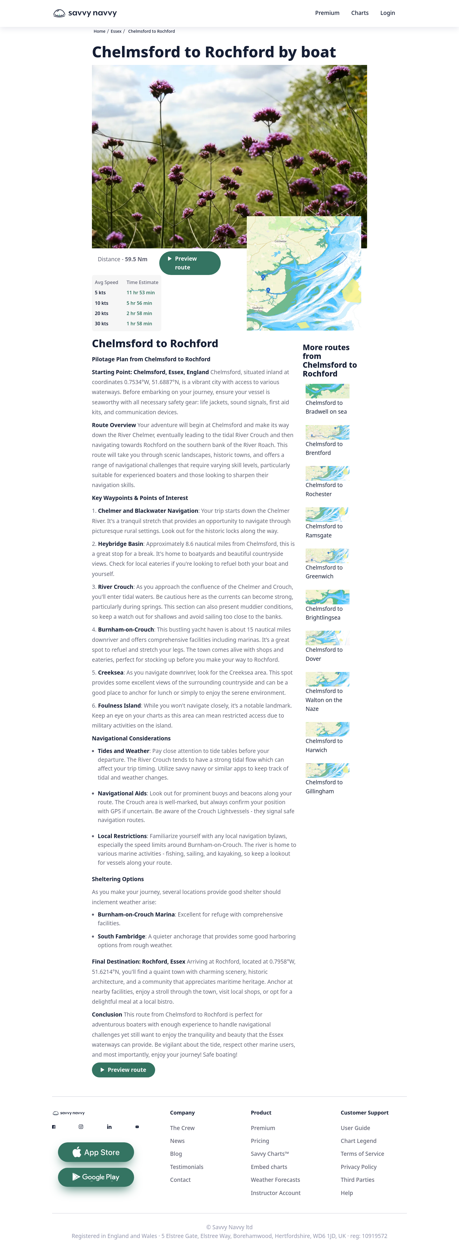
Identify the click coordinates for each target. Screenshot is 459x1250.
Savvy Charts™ (270, 1154)
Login (387, 13)
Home (99, 31)
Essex (116, 31)
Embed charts (269, 1167)
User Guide (355, 1128)
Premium (327, 13)
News (177, 1141)
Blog (176, 1154)
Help (347, 1193)
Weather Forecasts (275, 1180)
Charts (360, 13)
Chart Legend (359, 1141)
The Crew (182, 1128)
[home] (96, 13)
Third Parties (357, 1180)
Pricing (260, 1141)
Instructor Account (276, 1193)
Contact (180, 1180)
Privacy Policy (359, 1167)
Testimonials (186, 1167)
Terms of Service (362, 1154)
